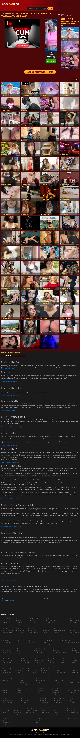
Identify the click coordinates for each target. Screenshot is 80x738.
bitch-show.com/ (27, 657)
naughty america (60, 702)
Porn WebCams (20, 670)
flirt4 (70, 680)
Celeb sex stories (45, 714)
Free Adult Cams (17, 706)
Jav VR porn (39, 662)
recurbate (27, 599)
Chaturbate (72, 599)
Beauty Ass (40, 676)
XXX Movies (19, 672)
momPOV (32, 634)
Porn (20, 647)
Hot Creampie (73, 692)
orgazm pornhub (6, 722)
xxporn (19, 620)
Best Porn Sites (46, 668)
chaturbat (5, 647)
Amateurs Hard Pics (40, 716)
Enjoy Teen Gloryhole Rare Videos (71, 642)
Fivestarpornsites (61, 670)
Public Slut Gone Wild (7, 702)
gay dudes (71, 678)
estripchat (40, 690)
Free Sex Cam (46, 628)
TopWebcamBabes (7, 642)
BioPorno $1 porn (6, 640)
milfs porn (18, 642)
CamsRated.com (75, 658)
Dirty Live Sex (21, 624)
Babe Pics (76, 647)
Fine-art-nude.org (41, 660)
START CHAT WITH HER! (40, 72)
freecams (39, 664)
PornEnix (20, 628)
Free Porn (5, 718)
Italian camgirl (33, 674)
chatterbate (44, 638)
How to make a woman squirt (9, 664)
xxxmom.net (34, 622)
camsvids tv (22, 678)
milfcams (5, 637)
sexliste (51, 657)
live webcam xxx (19, 644)
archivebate (21, 599)
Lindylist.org (74, 668)
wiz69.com (45, 627)
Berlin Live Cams (26, 658)
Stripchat (3, 600)
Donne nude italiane (42, 684)
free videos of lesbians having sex (10, 657)
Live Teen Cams (20, 667)
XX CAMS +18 (39, 718)
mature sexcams (74, 688)
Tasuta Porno (33, 628)
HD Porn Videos (29, 708)
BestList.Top (73, 627)
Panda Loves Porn (68, 644)
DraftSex (52, 664)
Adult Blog (15, 710)
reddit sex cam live (52, 617)
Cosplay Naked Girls (17, 712)
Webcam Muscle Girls (22, 688)
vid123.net (20, 686)
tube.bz (4, 712)
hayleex (21, 680)
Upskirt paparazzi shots (73, 718)
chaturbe (50, 624)
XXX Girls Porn (73, 698)
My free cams (11, 600)
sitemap (73, 670)
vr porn (4, 670)
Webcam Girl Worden (7, 624)
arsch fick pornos (34, 668)
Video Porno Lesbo (7, 617)
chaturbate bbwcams (74, 682)
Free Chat (10, 498)
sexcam (72, 704)
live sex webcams (7, 644)
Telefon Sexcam (41, 678)
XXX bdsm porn (35, 620)
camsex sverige (39, 647)
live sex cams (21, 632)
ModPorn (40, 682)
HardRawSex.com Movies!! (8, 678)
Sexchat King (6, 674)
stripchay (66, 4)
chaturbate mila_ (75, 672)
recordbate (32, 599)
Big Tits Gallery (33, 672)
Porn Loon (20, 622)
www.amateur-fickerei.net (60, 652)
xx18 (71, 700)
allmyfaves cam (6, 710)
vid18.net (28, 714)
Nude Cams (61, 660)
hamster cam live (67, 638)
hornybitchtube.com (7, 672)
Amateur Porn (72, 714)
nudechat (45, 632)
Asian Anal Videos (34, 632)
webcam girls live (30, 712)
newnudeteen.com (7, 648)
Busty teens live (57, 714)
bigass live (57, 648)
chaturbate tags (55, 692)
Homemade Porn (36, 618)
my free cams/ (45, 704)
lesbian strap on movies (59, 708)
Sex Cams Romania (60, 700)
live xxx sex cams (6, 650)
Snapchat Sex (6, 627)
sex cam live (41, 692)
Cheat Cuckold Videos (8, 680)
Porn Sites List (58, 684)
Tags (33, 4)
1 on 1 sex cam (26, 704)
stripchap (45, 670)
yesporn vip (18, 640)
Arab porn (45, 672)
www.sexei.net (6, 704)
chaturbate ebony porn (8, 662)
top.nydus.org (45, 642)
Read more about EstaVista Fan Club (10, 410)
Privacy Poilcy (35, 617)
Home (23, 4)
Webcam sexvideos (74, 632)
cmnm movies (73, 617)
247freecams (33, 627)
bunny (4, 634)
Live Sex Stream (51, 620)
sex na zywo (25, 698)
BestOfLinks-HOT (21, 674)
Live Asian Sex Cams (74, 684)
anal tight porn (39, 720)
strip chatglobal (33, 630)
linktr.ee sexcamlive (61, 672)
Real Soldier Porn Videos (41, 648)
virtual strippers (73, 696)
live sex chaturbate (32, 637)
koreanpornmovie (46, 637)
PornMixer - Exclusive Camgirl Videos (56, 618)
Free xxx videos (72, 708)
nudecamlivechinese (32, 644)
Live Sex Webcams (22, 617)
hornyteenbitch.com (45, 706)
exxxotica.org (21, 690)
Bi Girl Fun (61, 657)
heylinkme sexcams (74, 690)
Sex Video (76, 654)
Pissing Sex (57, 654)
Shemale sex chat (7, 668)
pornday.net (73, 634)
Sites (27, 4)
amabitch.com (71, 716)
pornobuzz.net (60, 668)
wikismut (52, 658)
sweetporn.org (57, 706)
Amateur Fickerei (21, 618)
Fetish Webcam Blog (60, 698)
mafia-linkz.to (26, 660)
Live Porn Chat (44, 710)
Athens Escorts (31, 640)
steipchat (76, 648)
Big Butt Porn (41, 688)
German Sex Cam (45, 712)
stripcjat (73, 662)
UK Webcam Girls (6, 716)
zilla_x (55, 710)
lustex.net (52, 662)
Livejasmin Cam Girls (59, 680)
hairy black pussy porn (74, 712)
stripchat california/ (74, 702)
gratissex (25, 702)
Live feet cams (26, 662)
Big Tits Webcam (63, 658)
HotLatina (72, 624)
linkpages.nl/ (46, 674)
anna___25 (32, 667)
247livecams (5, 622)
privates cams (75, 660)
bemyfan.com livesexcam (58, 686)
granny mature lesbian (8, 724)
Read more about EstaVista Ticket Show (11, 546)
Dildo (9, 445)
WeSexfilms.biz (46, 630)
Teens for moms (6, 684)
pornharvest (20, 668)
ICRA (43, 732)
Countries (40, 4)
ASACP (39, 732)
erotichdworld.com (7, 686)
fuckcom (72, 628)
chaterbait (58, 696)
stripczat (44, 698)
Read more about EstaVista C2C (9, 381)
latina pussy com (33, 670)
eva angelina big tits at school (26, 684)
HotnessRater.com (68, 640)
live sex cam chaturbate (53, 4)
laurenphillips (73, 618)
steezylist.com (41, 694)
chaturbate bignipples (47, 640)
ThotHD (38, 722)
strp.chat (5, 714)
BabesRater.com (21, 630)
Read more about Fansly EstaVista (9, 580)
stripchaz (57, 650)
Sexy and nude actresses (60, 634)
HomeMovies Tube (7, 652)
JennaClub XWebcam (24, 654)
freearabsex (5, 690)
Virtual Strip (74, 664)
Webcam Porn (58, 647)
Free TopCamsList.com (25, 676)
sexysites (43, 708)
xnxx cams (20, 627)
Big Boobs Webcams (47, 667)
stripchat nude (19, 637)
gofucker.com (40, 657)
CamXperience (19, 638)
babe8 (4, 667)
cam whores (51, 622)
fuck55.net (20, 692)
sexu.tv (73, 667)
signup (50, 8)
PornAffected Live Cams (8, 630)
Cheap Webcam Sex (46, 696)
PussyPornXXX (72, 710)
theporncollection (73, 676)
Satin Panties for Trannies (43, 680)
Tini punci (21, 648)
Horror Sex (72, 630)
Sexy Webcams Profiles (37, 624)
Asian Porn (21, 652)
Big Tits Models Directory (59, 630)
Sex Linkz (5, 706)
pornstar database (7, 698)
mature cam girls (75, 674)
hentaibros (76, 650)
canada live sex (6, 696)
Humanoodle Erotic (74, 620)
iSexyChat (5, 692)
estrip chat (5, 638)
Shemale (20, 634)
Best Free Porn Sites (7, 660)
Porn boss (57, 682)
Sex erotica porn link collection (30, 696)
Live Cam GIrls (31, 638)
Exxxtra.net (39, 658)
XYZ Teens (5, 676)
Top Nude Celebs (6, 618)
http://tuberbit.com (7, 628)
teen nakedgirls (75, 657)
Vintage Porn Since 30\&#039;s (25, 694)
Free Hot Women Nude (33, 642)
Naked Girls (76, 652)
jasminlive (44, 700)
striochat (61, 664)
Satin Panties (6, 694)
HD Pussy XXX (6, 658)
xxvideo (51, 660)
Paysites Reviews (42, 686)
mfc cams (74, 4)
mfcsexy (56, 676)
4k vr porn (66, 637)
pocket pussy (45, 702)
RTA (36, 732)
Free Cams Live (73, 622)
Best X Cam (5, 720)
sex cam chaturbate (27, 664)
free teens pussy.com (59, 678)
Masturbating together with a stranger (50, 644)
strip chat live (6, 654)
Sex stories (56, 712)
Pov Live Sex (39, 652)
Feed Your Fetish (61, 667)
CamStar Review (39, 724)
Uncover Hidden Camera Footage (10, 700)
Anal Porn (61, 662)
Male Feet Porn (23, 682)
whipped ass (39, 650)
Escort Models (6, 620)
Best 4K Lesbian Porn (59, 627)
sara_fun (21, 650)
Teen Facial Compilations (59, 628)
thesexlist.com (6, 688)
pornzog (72, 686)
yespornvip (5, 708)
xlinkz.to (4, 682)
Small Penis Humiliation (8, 632)
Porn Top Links (73, 694)
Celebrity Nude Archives (31, 710)
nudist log (15, 714)
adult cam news (46, 634)
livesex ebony (59, 704)
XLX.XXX (56, 632)
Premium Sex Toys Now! (31, 706)
